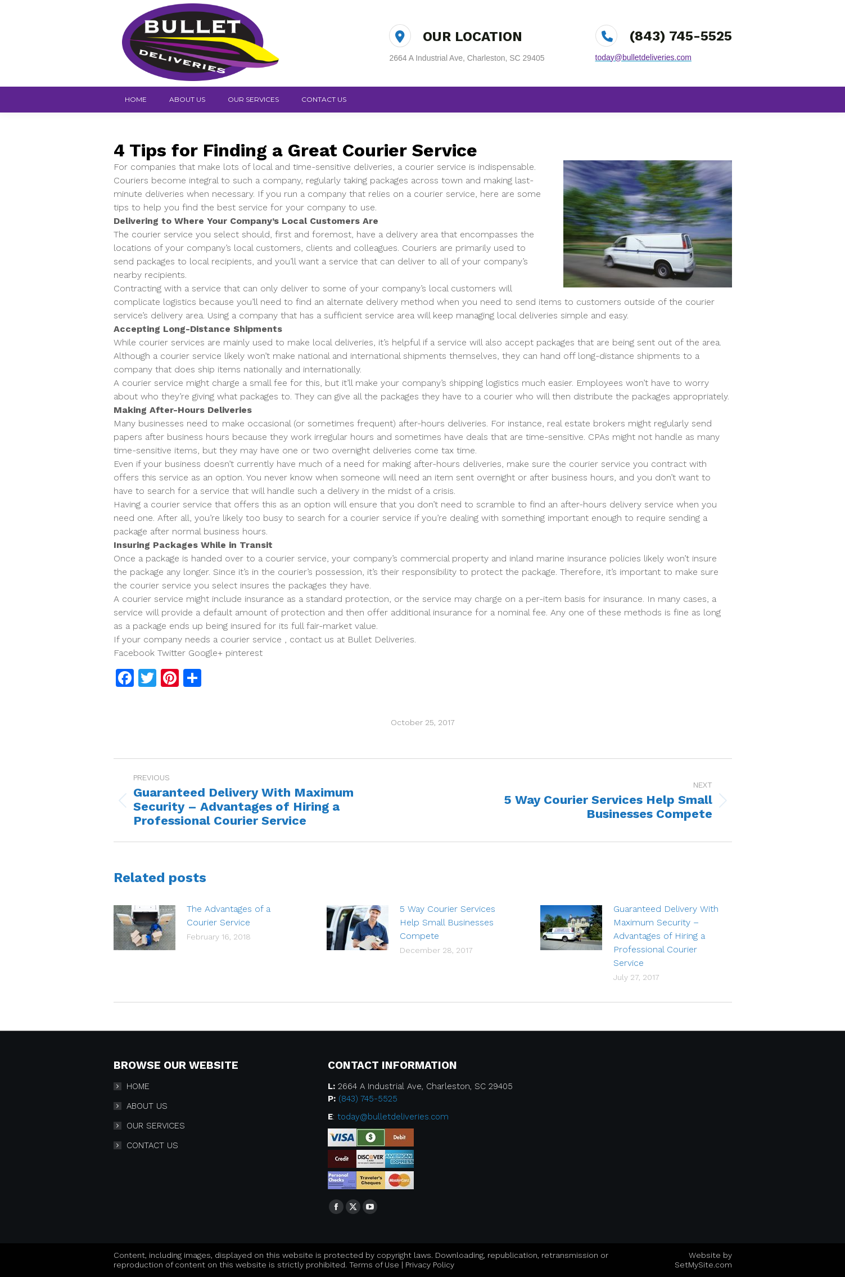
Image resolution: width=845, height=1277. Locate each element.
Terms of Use (374, 1264)
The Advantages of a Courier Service (228, 915)
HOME (138, 1086)
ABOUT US (147, 1106)
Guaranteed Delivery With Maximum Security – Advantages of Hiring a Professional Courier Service (666, 935)
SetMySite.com (703, 1264)
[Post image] (144, 927)
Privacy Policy (429, 1264)
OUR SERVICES (155, 1126)
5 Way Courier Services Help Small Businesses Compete (447, 922)
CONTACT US (152, 1145)
